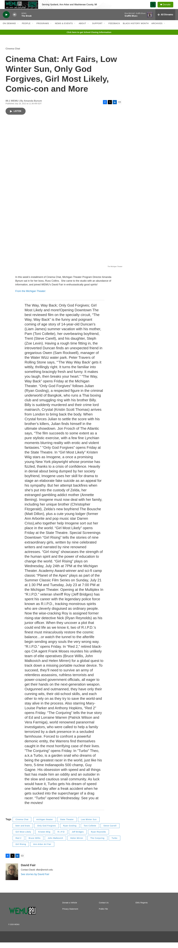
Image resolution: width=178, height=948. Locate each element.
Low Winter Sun (89, 825)
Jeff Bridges (78, 837)
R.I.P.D (61, 837)
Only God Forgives (46, 831)
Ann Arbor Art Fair (42, 850)
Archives (157, 29)
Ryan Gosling (69, 831)
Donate (168, 7)
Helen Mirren (76, 844)
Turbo (114, 844)
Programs (43, 29)
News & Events (64, 29)
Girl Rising (21, 850)
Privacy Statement (70, 914)
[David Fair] (12, 877)
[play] (6, 20)
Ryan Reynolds (98, 837)
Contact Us (103, 908)
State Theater (67, 825)
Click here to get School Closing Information (89, 37)
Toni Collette (90, 831)
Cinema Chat (13, 54)
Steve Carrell (110, 831)
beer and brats (23, 831)
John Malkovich (55, 844)
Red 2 (18, 844)
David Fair (28, 870)
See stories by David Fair (35, 879)
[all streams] (165, 20)
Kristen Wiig (44, 837)
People (26, 29)
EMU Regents (142, 908)
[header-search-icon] (154, 7)
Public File (103, 914)
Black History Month (136, 29)
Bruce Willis (34, 844)
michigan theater (44, 825)
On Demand (9, 29)
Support (97, 29)
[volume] (14, 20)
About (82, 29)
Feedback (114, 29)
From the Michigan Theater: (30, 296)
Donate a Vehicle (69, 908)
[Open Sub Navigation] (18, 29)
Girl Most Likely (23, 837)
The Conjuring (97, 844)
